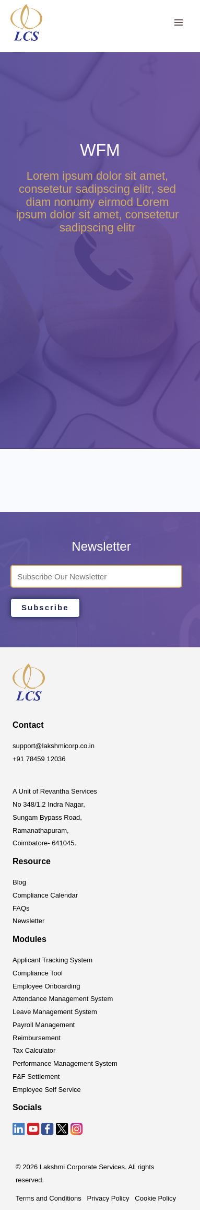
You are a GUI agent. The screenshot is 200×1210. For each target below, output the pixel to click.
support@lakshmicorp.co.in (54, 746)
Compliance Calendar (45, 895)
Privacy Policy (108, 1198)
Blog (19, 882)
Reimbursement (37, 1038)
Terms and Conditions (48, 1198)
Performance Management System (65, 1063)
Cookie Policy (155, 1198)
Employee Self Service (47, 1089)
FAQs (21, 908)
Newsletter (28, 921)
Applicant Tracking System (52, 960)
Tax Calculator (34, 1050)
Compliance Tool (38, 973)
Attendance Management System (63, 999)
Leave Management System (55, 1012)
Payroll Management (44, 1025)
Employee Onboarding (46, 986)
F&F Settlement (36, 1076)
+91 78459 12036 (39, 759)
